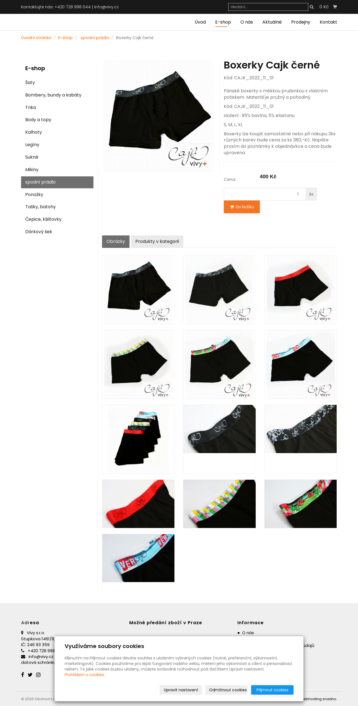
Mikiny (32, 169)
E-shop (223, 22)
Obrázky (115, 241)
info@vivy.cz (106, 7)
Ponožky (34, 194)
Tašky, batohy (40, 207)
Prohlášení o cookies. (85, 674)
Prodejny (300, 22)
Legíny (32, 144)
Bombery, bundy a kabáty (53, 95)
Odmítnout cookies (228, 690)
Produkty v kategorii (157, 241)
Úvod (200, 22)
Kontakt (328, 22)
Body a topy (38, 119)
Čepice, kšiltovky (43, 219)
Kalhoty (33, 132)
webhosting (311, 699)
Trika (30, 107)
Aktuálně (272, 22)
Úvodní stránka (36, 37)
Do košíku (242, 207)
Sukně (31, 157)
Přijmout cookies (272, 690)
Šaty (30, 82)
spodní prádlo (95, 37)
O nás (246, 22)
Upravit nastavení (181, 690)
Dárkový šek (38, 231)
